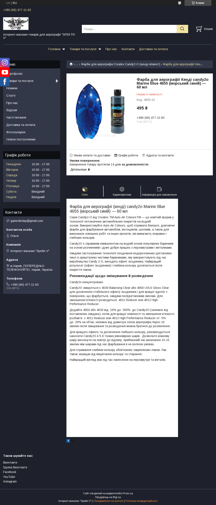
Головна (54, 49)
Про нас (111, 49)
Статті (10, 95)
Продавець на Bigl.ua (108, 497)
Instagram (10, 481)
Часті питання (16, 117)
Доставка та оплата (153, 49)
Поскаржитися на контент (108, 501)
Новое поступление (20, 139)
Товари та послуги (82, 49)
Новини (11, 88)
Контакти (128, 49)
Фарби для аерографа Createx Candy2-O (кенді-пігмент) (120, 64)
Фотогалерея (15, 132)
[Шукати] (182, 29)
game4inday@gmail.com (27, 221)
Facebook (9, 472)
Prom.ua (128, 493)
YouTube (9, 476)
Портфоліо (14, 73)
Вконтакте (10, 462)
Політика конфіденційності (142, 501)
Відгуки (11, 110)
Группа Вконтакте (15, 467)
